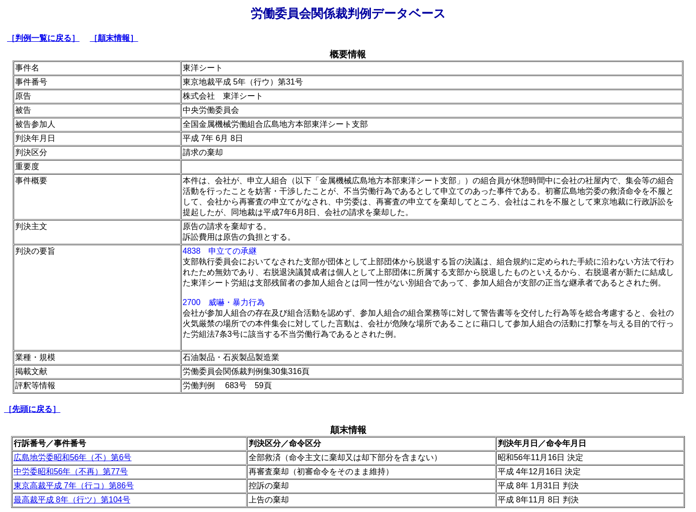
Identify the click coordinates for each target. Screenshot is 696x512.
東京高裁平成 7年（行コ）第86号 (74, 485)
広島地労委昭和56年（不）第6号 (73, 457)
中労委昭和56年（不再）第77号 (71, 471)
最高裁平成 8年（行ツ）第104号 (72, 499)
